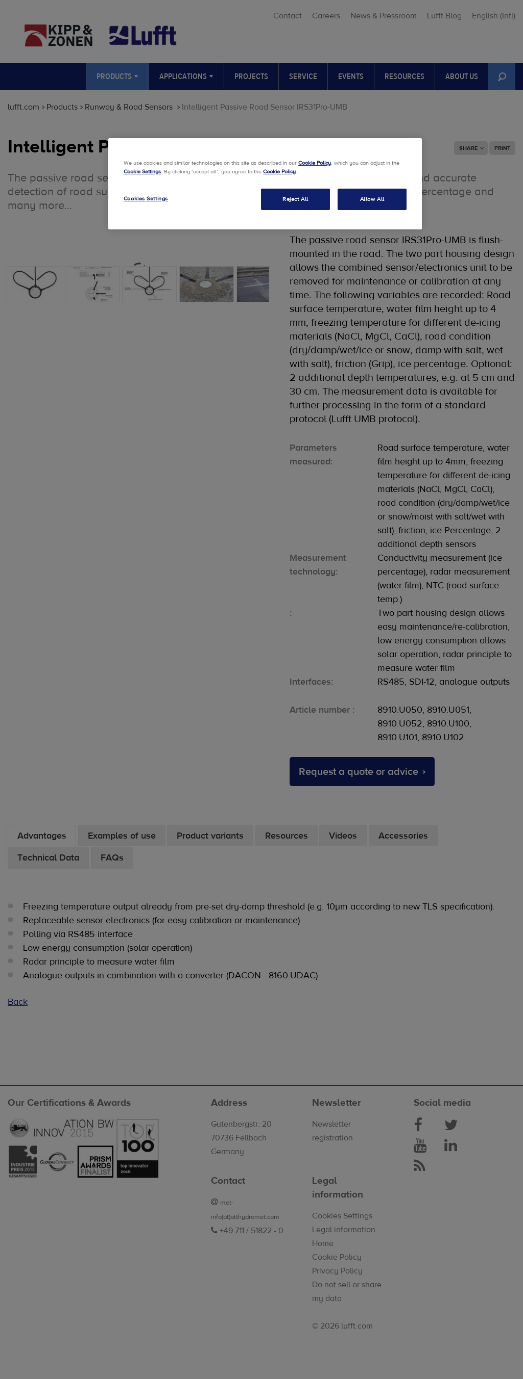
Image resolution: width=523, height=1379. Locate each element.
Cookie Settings (142, 171)
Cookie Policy (314, 163)
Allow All (372, 199)
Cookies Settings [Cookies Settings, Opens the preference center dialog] (146, 198)
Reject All (295, 199)
